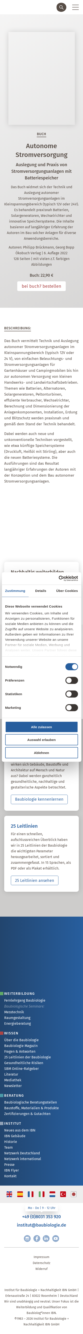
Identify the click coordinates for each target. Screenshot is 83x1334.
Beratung (14, 1095)
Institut (12, 1123)
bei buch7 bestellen (41, 286)
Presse (9, 1165)
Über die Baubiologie (21, 1040)
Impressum (41, 1257)
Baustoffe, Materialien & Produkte (31, 1108)
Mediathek (12, 1080)
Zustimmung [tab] (15, 590)
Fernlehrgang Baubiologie (24, 1000)
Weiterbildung (19, 993)
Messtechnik (14, 1012)
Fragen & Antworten (19, 1051)
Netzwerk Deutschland (22, 1153)
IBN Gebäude (14, 1136)
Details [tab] (40, 590)
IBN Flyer (11, 1170)
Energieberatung (17, 1023)
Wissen (11, 1033)
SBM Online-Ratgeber (21, 1069)
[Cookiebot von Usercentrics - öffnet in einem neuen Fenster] (59, 578)
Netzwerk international (22, 1159)
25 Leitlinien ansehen (34, 880)
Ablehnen (41, 752)
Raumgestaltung (17, 1018)
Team (8, 1147)
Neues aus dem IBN (19, 1130)
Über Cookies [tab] (67, 590)
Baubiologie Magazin (21, 1046)
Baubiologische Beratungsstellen (30, 1102)
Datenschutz (41, 1263)
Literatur (11, 1074)
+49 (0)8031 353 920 (41, 1216)
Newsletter (13, 1086)
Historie (10, 1142)
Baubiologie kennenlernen (39, 799)
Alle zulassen (41, 727)
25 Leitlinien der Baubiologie (27, 1057)
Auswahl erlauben (41, 740)
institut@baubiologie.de (41, 1225)
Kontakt (10, 1176)
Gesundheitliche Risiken (23, 1063)
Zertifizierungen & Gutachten (27, 1114)
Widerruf (41, 1269)
